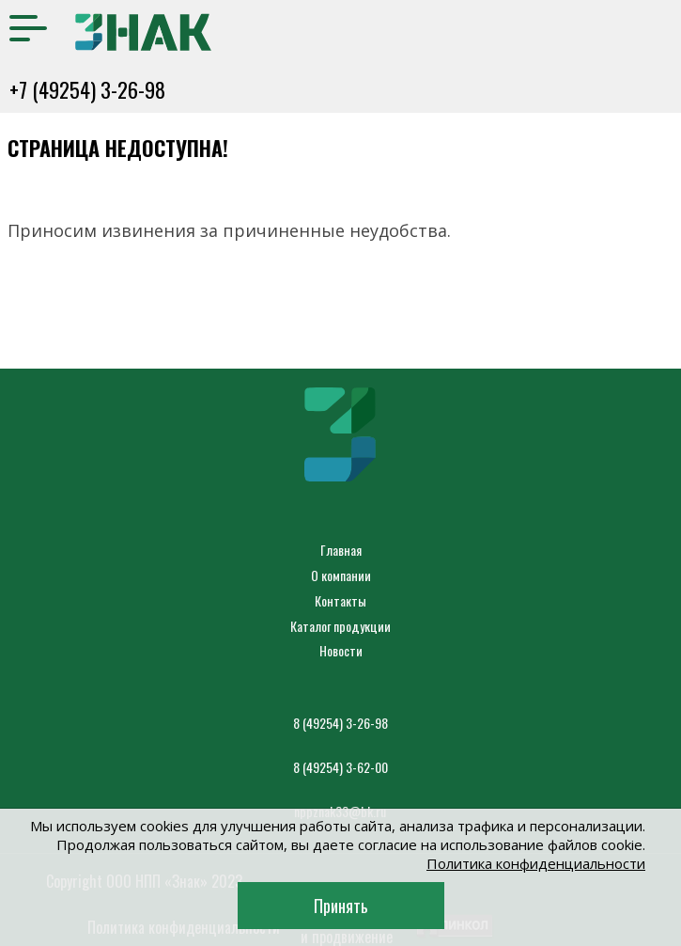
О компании (341, 575)
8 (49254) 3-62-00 (340, 767)
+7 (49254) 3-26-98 (87, 89)
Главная (341, 550)
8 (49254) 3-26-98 (340, 723)
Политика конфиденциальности (535, 863)
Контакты (340, 600)
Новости (341, 650)
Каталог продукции (340, 626)
